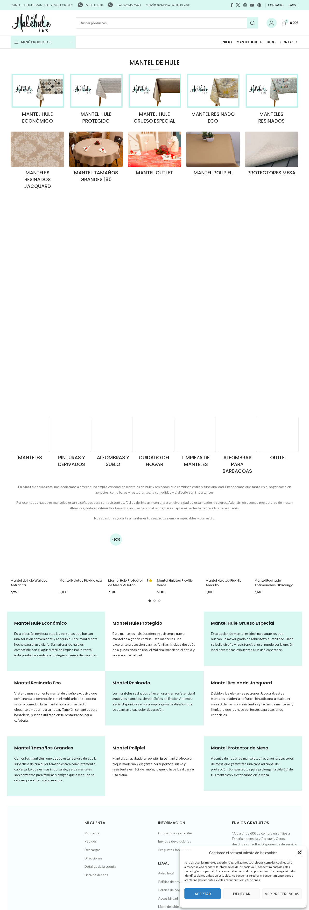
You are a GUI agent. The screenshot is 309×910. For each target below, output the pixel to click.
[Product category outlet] (278, 244)
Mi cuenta (91, 658)
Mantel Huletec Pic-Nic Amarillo (225, 352)
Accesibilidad (168, 723)
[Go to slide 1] (149, 425)
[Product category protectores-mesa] (271, 155)
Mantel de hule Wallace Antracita (31, 409)
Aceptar (203, 894)
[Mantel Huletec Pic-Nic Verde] (179, 340)
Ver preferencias (282, 894)
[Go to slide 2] (154, 425)
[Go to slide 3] (159, 425)
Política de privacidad (174, 706)
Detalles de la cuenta (100, 691)
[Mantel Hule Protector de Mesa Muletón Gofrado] (130, 340)
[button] (299, 852)
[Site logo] (32, 22)
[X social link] (238, 5)
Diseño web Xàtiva (77, 842)
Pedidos (90, 666)
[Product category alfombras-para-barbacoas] (237, 251)
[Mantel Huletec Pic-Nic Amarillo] (228, 340)
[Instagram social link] (245, 5)
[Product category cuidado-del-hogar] (154, 247)
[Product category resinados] (271, 100)
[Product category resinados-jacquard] (37, 162)
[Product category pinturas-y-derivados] (71, 247)
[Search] (167, 23)
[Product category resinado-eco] (213, 100)
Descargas (92, 674)
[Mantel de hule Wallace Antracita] (33, 369)
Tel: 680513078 (176, 779)
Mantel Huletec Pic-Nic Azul (79, 352)
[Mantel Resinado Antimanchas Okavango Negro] (276, 343)
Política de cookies (172, 714)
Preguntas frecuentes (175, 674)
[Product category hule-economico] (37, 100)
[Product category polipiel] (213, 155)
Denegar (241, 894)
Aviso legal (166, 698)
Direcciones (93, 683)
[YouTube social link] (252, 5)
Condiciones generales (175, 658)
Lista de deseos (96, 699)
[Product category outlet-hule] (154, 155)
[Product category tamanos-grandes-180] (96, 158)
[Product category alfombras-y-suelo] (113, 247)
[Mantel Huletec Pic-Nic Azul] (81, 340)
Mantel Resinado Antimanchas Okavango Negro (275, 359)
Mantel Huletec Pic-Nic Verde (177, 352)
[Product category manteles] (30, 244)
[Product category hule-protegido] (96, 100)
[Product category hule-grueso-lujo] (154, 100)
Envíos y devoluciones (174, 666)
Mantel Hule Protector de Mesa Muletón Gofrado (124, 354)
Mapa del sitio (168, 731)
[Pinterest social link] (259, 5)
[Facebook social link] (232, 5)
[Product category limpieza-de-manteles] (196, 247)
